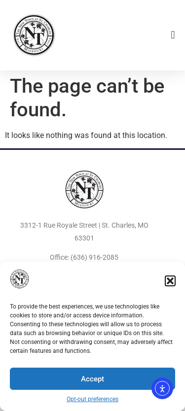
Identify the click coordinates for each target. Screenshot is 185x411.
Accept (92, 379)
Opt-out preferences (92, 399)
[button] (170, 281)
